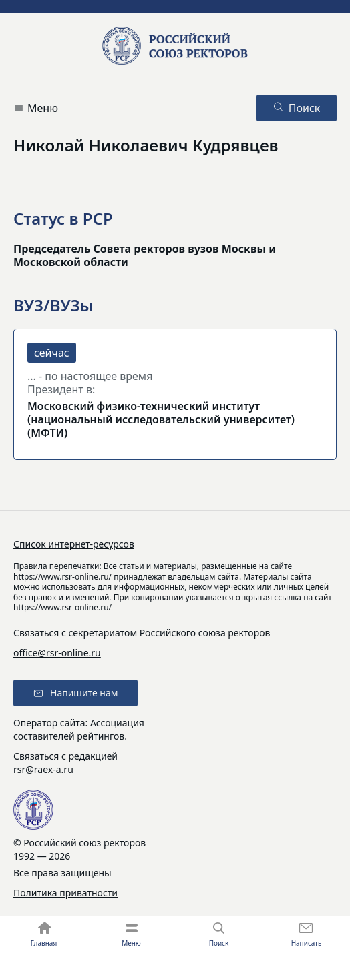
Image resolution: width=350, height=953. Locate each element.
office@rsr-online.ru (57, 652)
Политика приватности (65, 892)
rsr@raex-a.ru (43, 769)
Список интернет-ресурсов (73, 544)
